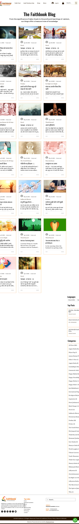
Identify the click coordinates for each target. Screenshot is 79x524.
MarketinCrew (50, 522)
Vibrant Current (72, 314)
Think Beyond (50, 122)
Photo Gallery (27, 509)
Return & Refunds (61, 518)
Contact (26, 512)
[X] (13, 511)
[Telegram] (5, 511)
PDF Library (26, 510)
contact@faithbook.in (54, 510)
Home (25, 500)
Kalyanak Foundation (29, 502)
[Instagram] (7, 511)
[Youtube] (16, 511)
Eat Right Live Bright (51, 84)
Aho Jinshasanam (73, 322)
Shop (25, 505)
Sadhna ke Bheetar (26, 199)
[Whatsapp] (2, 511)
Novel (22, 45)
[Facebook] (10, 511)
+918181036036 (53, 509)
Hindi (72, 300)
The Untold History (26, 161)
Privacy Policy (52, 518)
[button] (63, 3)
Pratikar (23, 84)
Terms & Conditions (41, 518)
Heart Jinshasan (50, 161)
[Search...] (69, 3)
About (25, 504)
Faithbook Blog (27, 507)
